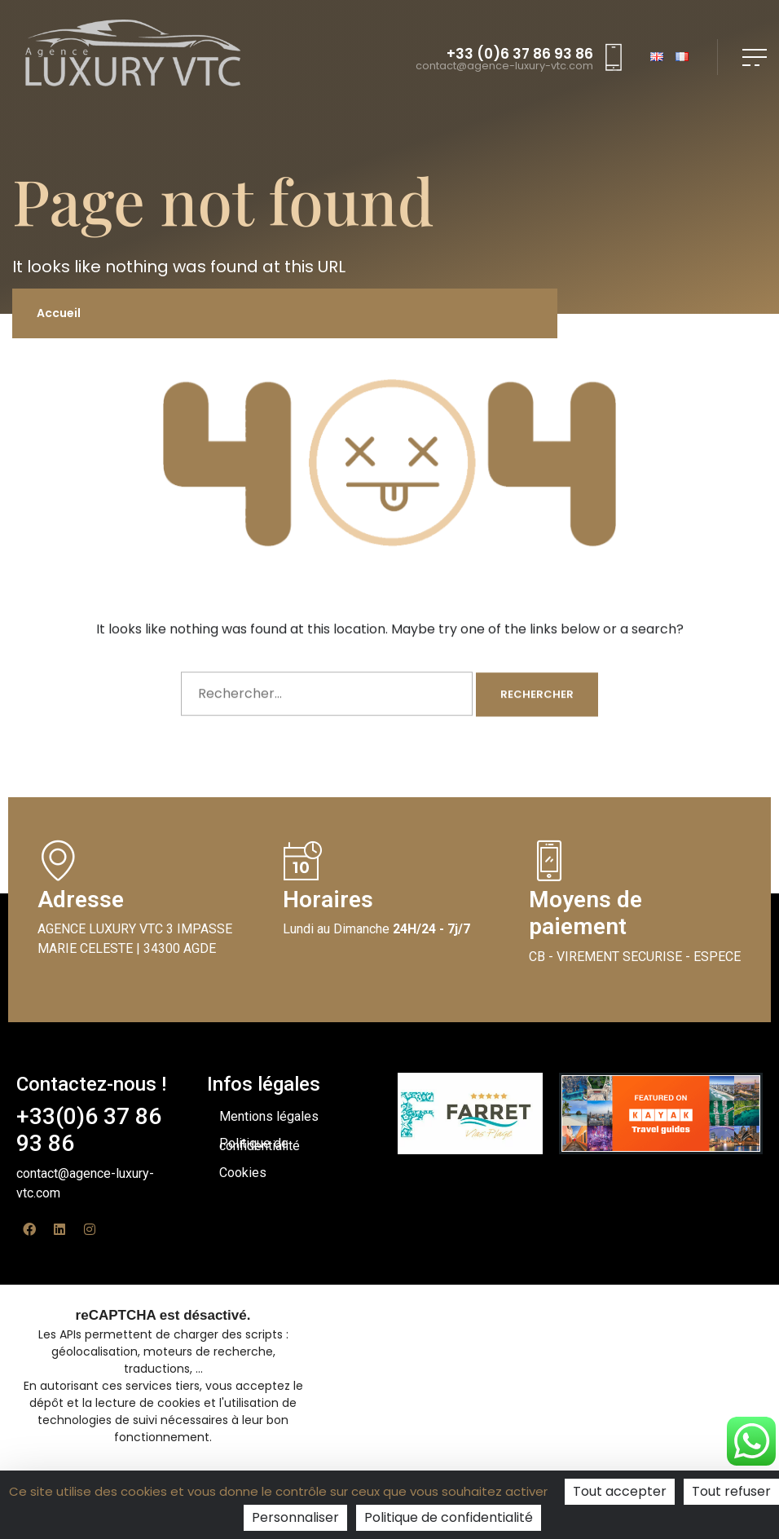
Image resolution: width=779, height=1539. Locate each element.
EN (657, 57)
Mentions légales (269, 1116)
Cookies (242, 1172)
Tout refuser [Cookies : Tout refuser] (731, 1491)
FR (682, 57)
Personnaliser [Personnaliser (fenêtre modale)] (295, 1517)
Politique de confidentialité (259, 1144)
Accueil (59, 313)
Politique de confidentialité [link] (448, 1517)
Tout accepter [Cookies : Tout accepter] (620, 1491)
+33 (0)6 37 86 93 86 (520, 54)
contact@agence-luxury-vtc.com (504, 66)
